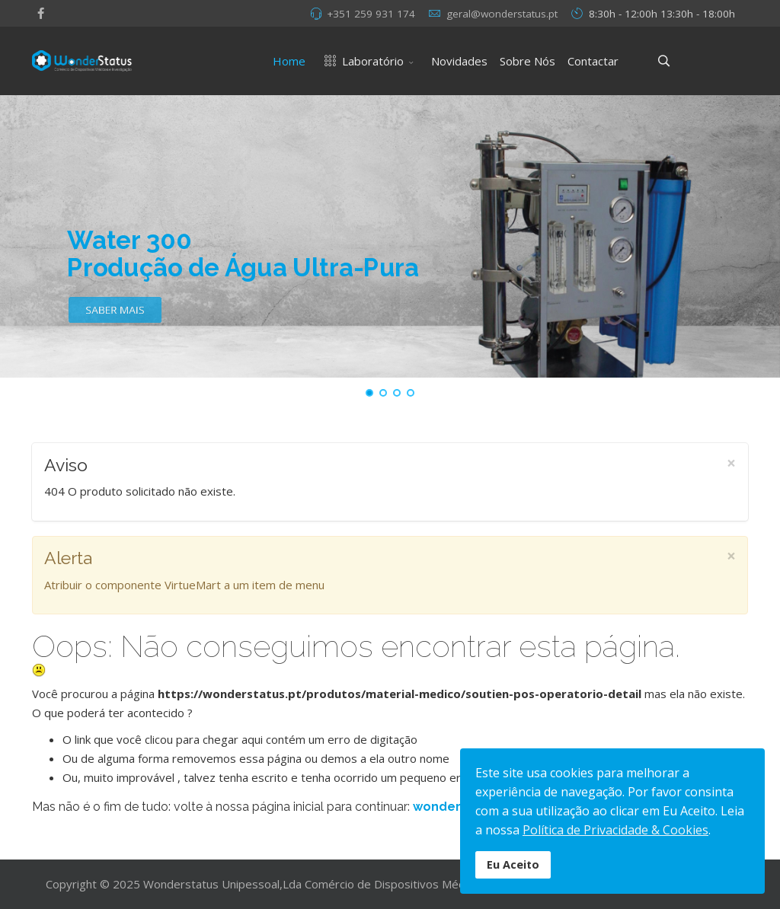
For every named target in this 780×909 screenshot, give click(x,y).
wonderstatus (456, 806)
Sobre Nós (527, 61)
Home (289, 61)
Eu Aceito (513, 864)
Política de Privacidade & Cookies (615, 829)
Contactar (593, 61)
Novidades (459, 61)
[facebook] (40, 13)
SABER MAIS (114, 318)
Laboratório (361, 61)
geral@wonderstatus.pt (502, 14)
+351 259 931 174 (371, 14)
